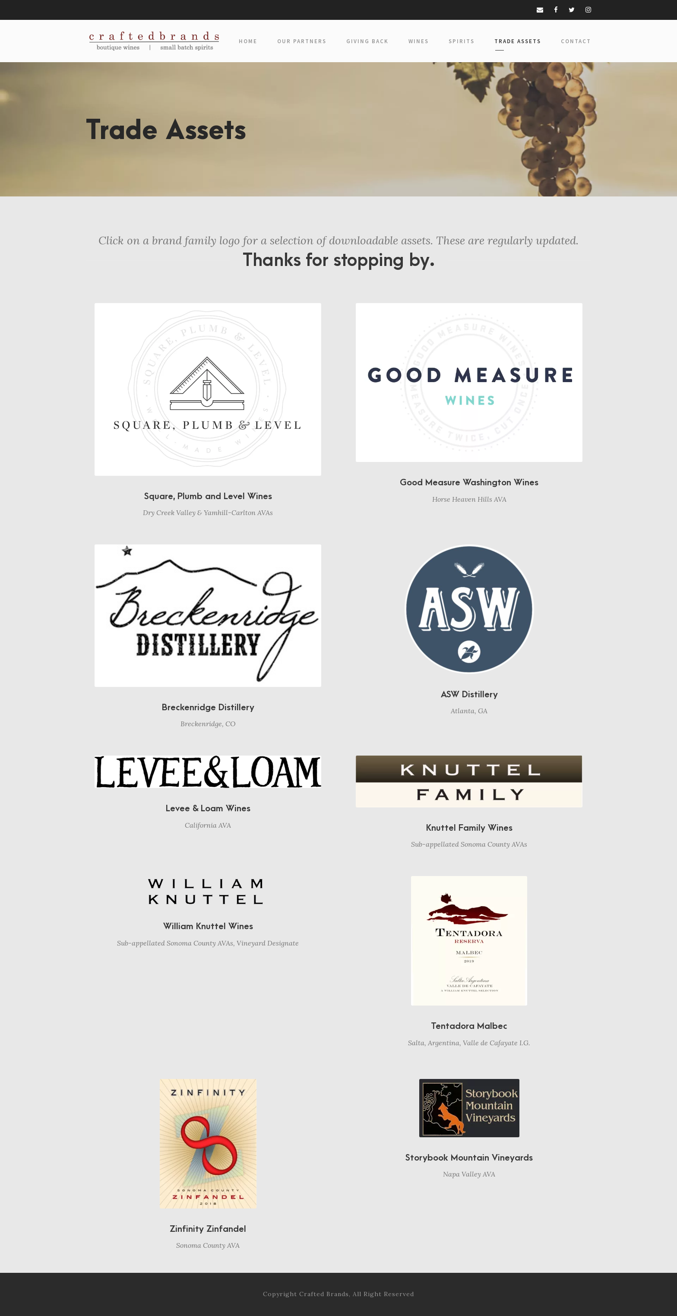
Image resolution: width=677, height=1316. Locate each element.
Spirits (462, 41)
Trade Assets (517, 41)
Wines (418, 41)
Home (248, 41)
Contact (576, 41)
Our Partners (301, 41)
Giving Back (367, 41)
